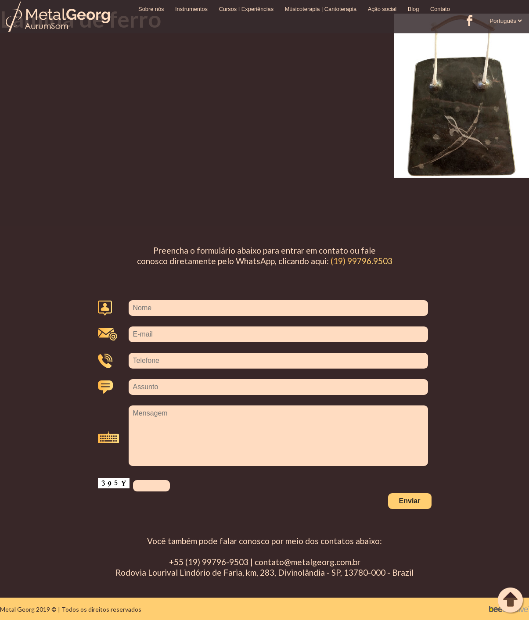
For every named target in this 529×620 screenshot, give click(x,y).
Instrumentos (191, 9)
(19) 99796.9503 (361, 261)
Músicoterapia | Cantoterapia (320, 9)
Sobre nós (151, 9)
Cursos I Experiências (246, 9)
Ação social (382, 9)
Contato (440, 9)
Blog (413, 9)
